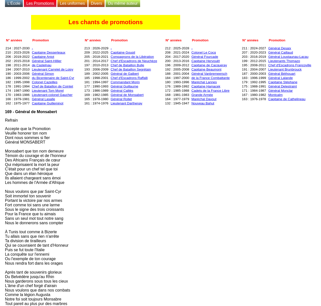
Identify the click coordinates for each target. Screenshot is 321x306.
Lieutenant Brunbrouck (285, 69)
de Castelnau (41, 65)
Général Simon (43, 74)
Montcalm (275, 95)
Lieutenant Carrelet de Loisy (52, 69)
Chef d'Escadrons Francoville (289, 65)
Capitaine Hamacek (205, 86)
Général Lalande (280, 78)
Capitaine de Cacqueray (209, 65)
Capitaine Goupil (123, 52)
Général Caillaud (280, 52)
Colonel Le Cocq (203, 52)
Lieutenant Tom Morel (48, 90)
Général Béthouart (281, 74)
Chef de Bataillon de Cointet (52, 86)
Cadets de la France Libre (210, 90)
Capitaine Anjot (43, 57)
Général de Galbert (125, 74)
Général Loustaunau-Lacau (288, 57)
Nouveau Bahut (202, 103)
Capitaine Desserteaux (48, 52)
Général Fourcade (204, 57)
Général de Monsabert (127, 95)
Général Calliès (122, 90)
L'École (13, 3)
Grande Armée (202, 95)
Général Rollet (121, 99)
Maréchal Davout (203, 99)
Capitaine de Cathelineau (287, 99)
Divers (96, 3)
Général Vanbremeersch (209, 74)
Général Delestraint (282, 86)
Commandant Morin (125, 82)
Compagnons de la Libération (132, 57)
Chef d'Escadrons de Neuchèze (134, 61)
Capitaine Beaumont (206, 69)
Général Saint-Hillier (46, 61)
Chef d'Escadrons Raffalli (129, 78)
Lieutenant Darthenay (126, 103)
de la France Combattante (210, 78)
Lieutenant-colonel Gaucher (52, 95)
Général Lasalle (43, 99)
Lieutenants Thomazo (284, 61)
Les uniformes (72, 3)
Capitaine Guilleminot (47, 103)
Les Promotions (40, 3)
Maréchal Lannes (204, 82)
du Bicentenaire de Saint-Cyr (53, 78)
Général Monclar (280, 90)
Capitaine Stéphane (282, 82)
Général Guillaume (124, 86)
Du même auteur (123, 3)
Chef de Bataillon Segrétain (131, 69)
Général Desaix (279, 48)
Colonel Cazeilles (44, 82)
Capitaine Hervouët (205, 61)
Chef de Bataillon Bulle (127, 65)
